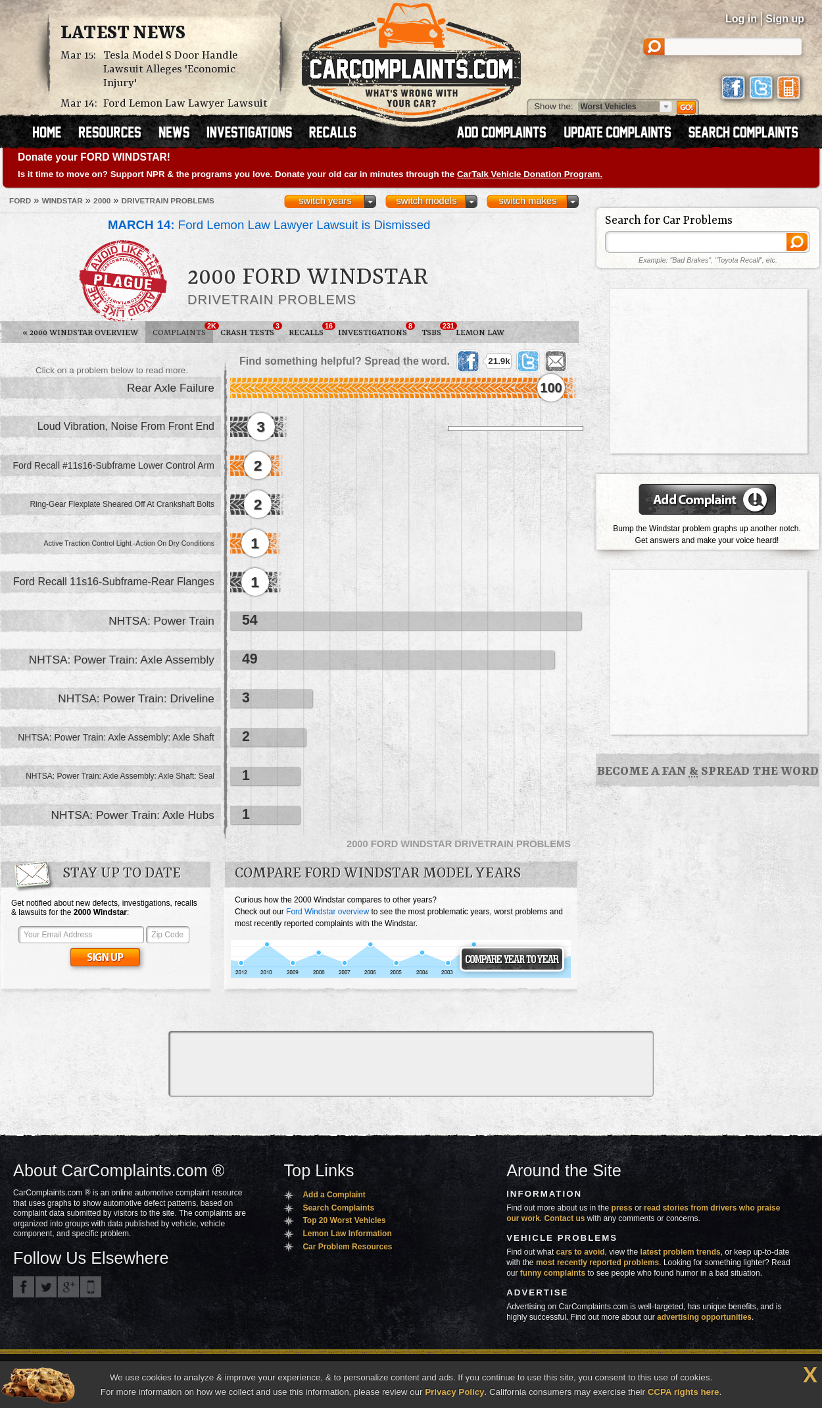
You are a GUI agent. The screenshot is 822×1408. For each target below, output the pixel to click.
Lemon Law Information (346, 1233)
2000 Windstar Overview (80, 333)
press (622, 1207)
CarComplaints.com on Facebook (23, 1286)
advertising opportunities (704, 1317)
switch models (426, 201)
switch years (325, 201)
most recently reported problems (597, 1262)
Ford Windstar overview (327, 911)
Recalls (310, 330)
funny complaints (552, 1273)
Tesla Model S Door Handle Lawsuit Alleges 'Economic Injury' (170, 69)
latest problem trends (681, 1252)
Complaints (183, 330)
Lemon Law (480, 333)
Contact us (564, 1218)
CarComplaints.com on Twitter (46, 1286)
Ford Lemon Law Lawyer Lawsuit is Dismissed (269, 225)
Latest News (122, 33)
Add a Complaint (333, 1194)
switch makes (528, 201)
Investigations (376, 330)
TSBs (435, 330)
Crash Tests (250, 330)
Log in (741, 18)
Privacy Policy (454, 1392)
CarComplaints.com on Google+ (68, 1286)
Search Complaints (338, 1207)
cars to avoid (580, 1252)
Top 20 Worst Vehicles (343, 1220)
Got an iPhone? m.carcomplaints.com (90, 1286)
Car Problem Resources (347, 1246)
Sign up (784, 18)
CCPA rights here (683, 1392)
